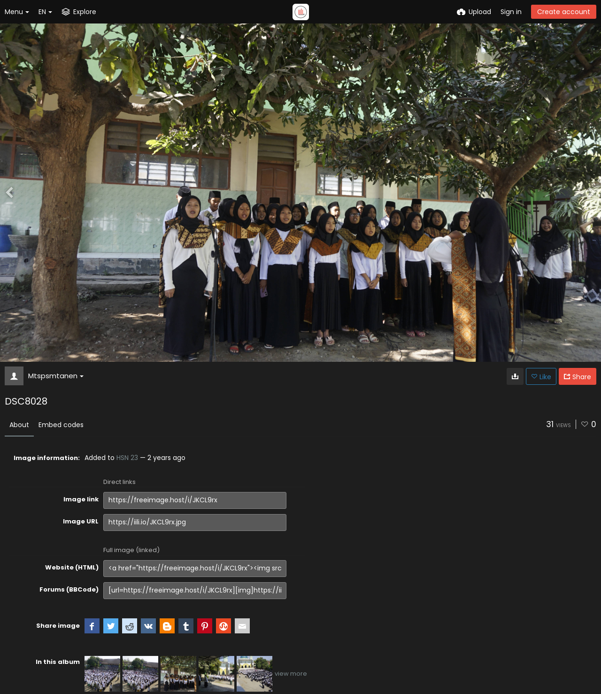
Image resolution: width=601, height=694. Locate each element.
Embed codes (61, 424)
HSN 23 (127, 457)
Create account (563, 11)
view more (291, 673)
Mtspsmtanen (56, 376)
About (19, 424)
